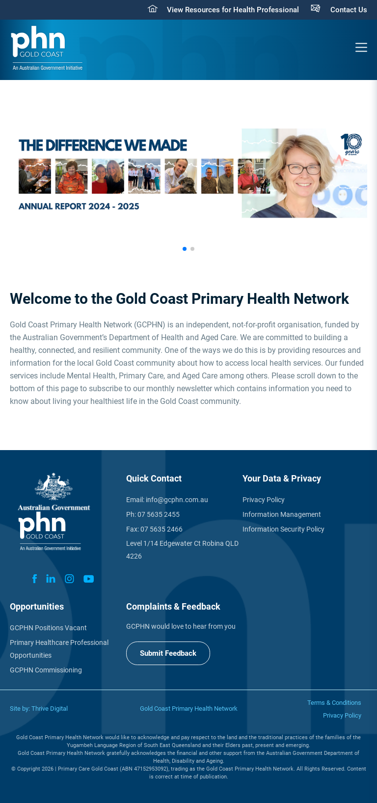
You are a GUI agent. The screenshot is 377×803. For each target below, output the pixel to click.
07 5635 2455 (158, 514)
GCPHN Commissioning (46, 670)
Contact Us (348, 9)
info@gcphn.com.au (177, 500)
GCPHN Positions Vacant (48, 628)
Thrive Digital (49, 708)
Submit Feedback (168, 653)
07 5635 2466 (161, 529)
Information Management (281, 514)
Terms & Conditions (334, 702)
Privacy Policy (263, 500)
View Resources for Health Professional (233, 9)
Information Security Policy (283, 529)
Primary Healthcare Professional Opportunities (59, 649)
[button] (185, 249)
